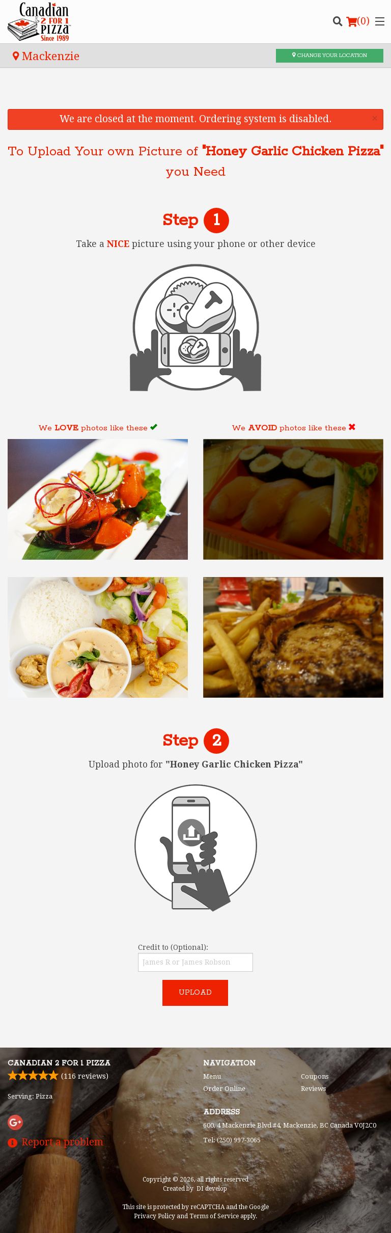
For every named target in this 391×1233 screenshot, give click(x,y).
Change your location (329, 55)
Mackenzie (46, 56)
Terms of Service (214, 1216)
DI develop (212, 1188)
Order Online (224, 1088)
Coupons (314, 1076)
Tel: (232, 1140)
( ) (358, 21)
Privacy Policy (154, 1216)
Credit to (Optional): (195, 957)
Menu (212, 1076)
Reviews (313, 1088)
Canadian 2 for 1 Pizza (59, 1063)
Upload (195, 992)
